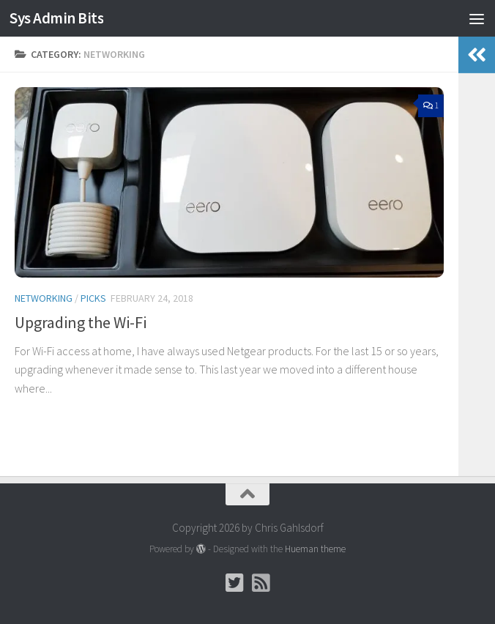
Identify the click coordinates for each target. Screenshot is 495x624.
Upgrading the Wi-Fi (80, 322)
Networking (43, 298)
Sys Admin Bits (56, 18)
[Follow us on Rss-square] (260, 583)
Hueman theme (315, 549)
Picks (93, 298)
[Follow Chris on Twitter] (234, 583)
